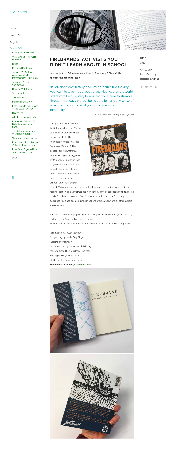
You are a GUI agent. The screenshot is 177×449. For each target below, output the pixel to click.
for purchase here (82, 264)
